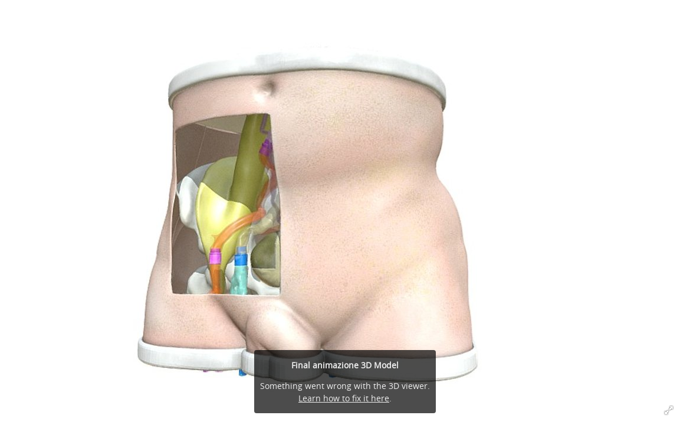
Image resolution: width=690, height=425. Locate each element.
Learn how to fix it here (343, 398)
